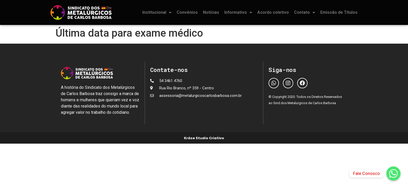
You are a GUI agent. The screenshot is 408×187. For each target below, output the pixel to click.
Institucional (156, 12)
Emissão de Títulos (339, 12)
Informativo (238, 12)
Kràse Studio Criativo (204, 138)
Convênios (187, 12)
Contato (304, 12)
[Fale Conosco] (393, 173)
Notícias (211, 12)
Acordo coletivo (273, 12)
